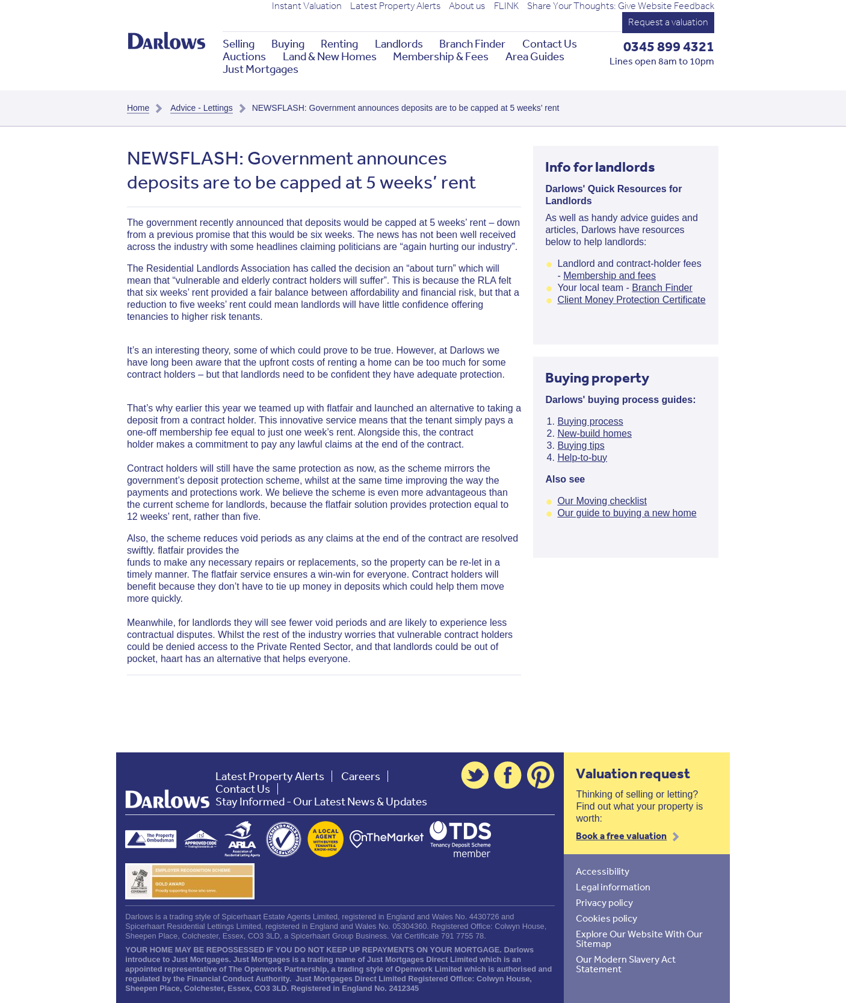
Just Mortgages (260, 69)
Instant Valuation (307, 6)
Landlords (399, 43)
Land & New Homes (330, 56)
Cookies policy (606, 918)
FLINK (506, 6)
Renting (339, 43)
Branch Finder (472, 43)
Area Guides (534, 56)
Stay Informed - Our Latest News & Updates (321, 801)
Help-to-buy (582, 457)
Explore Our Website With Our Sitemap (639, 938)
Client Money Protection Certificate (631, 300)
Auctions (244, 56)
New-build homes (594, 433)
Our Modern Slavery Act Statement (626, 963)
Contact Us (549, 43)
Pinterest (541, 775)
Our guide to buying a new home (626, 513)
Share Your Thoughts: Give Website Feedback (620, 6)
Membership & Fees (441, 56)
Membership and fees (609, 275)
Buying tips (580, 445)
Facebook (508, 775)
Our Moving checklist (602, 501)
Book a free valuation (621, 836)
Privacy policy (604, 902)
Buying (287, 43)
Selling (239, 43)
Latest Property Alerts (395, 6)
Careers (360, 776)
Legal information (613, 887)
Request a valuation (668, 22)
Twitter (475, 775)
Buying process (590, 421)
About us (467, 6)
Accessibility (602, 871)
